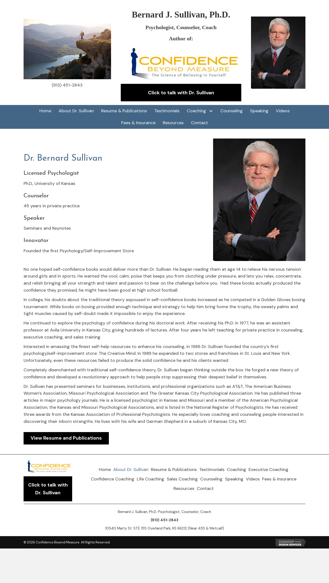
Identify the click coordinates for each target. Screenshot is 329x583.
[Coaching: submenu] (210, 110)
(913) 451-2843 (67, 85)
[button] (181, 92)
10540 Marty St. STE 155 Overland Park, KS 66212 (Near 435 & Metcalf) (164, 528)
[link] (45, 111)
